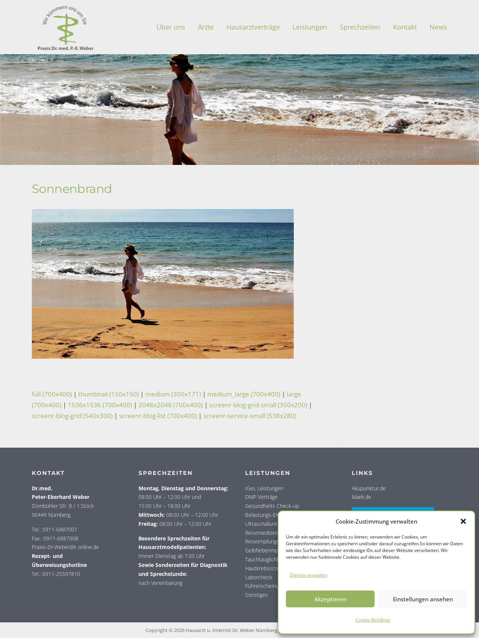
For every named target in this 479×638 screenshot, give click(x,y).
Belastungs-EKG (264, 514)
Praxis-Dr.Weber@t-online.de (65, 546)
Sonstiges (256, 594)
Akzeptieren (330, 599)
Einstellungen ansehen (423, 599)
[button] (463, 521)
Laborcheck (258, 577)
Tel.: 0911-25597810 (56, 573)
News (438, 26)
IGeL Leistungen (264, 488)
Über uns (170, 26)
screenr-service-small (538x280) (249, 415)
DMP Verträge (261, 496)
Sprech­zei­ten (360, 26)
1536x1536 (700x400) (100, 405)
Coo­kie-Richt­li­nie (373, 620)
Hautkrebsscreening (268, 568)
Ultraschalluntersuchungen (276, 523)
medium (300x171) (173, 394)
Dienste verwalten (308, 575)
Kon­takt (405, 26)
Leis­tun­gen (310, 26)
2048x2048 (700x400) (170, 405)
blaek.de (361, 496)
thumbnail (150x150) (108, 394)
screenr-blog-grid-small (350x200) (258, 405)
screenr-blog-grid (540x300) (72, 415)
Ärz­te (206, 26)
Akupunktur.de (369, 488)
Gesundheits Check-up (272, 505)
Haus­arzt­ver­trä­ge (253, 26)
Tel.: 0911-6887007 (54, 529)
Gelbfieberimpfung (266, 550)
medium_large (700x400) (243, 394)
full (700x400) (52, 394)
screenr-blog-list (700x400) (158, 415)
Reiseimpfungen (264, 541)
